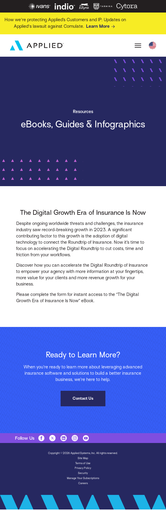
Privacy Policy (83, 468)
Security (83, 473)
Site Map (83, 458)
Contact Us (83, 398)
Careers (83, 483)
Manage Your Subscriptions (83, 478)
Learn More (101, 26)
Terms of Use (82, 463)
